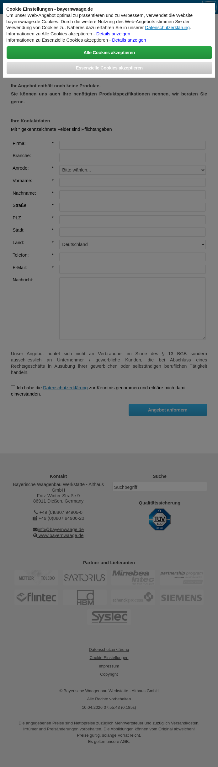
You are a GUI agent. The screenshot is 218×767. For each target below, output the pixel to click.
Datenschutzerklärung (167, 27)
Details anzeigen (113, 33)
